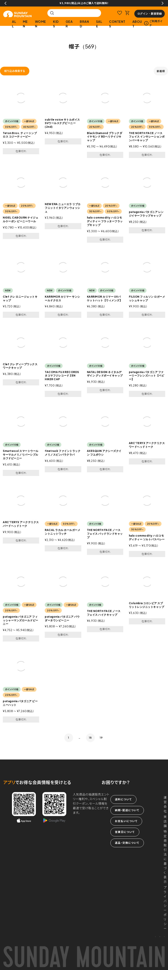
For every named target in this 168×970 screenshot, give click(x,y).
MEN (25, 24)
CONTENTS (117, 24)
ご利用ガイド (153, 23)
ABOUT (137, 24)
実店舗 (165, 821)
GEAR (69, 24)
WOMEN (40, 24)
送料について (123, 799)
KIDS (56, 24)
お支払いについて (126, 821)
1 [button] (68, 737)
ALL (14, 24)
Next (162, 3)
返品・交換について (127, 842)
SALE (99, 24)
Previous (5, 3)
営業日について (125, 832)
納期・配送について (127, 810)
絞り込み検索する (14, 71)
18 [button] (90, 737)
